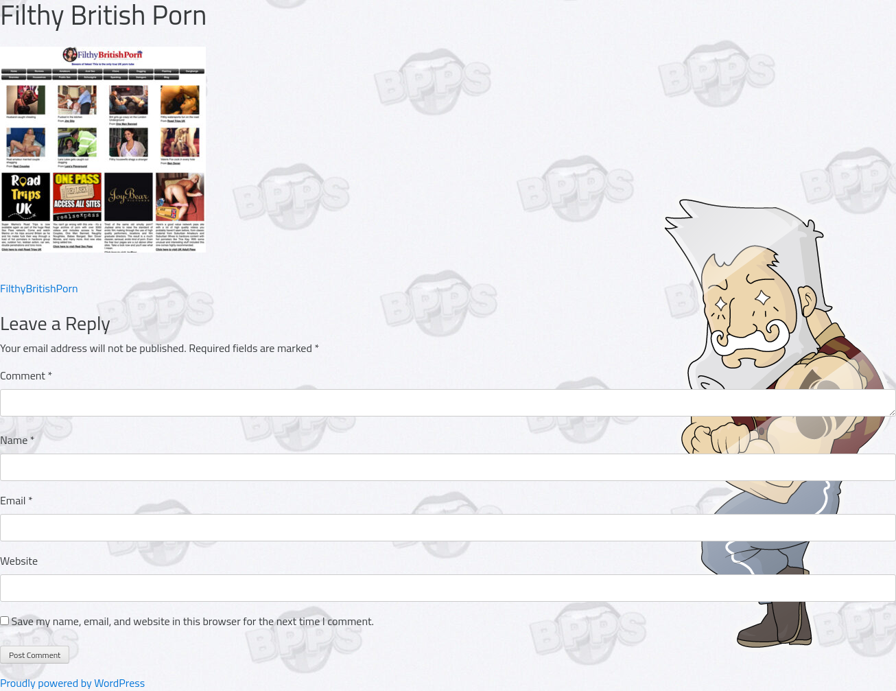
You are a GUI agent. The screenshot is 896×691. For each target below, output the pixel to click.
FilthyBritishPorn (39, 288)
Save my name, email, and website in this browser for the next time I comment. (193, 621)
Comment (26, 375)
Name (17, 440)
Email (16, 500)
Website (19, 560)
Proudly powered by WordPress (72, 683)
